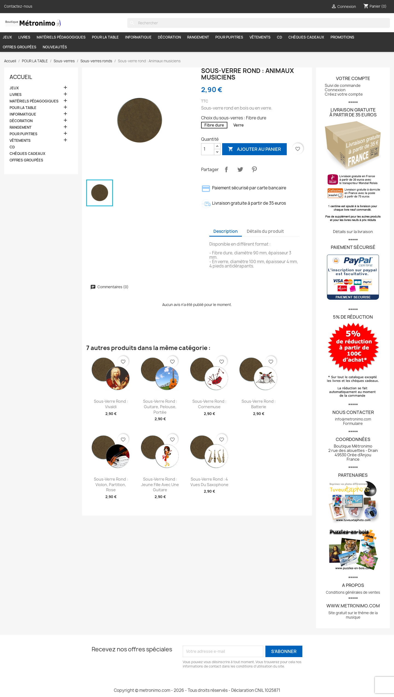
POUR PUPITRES (229, 37)
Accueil (21, 77)
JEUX (7, 37)
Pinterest (254, 169)
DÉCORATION (169, 37)
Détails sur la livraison (353, 231)
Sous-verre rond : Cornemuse (209, 404)
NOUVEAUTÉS (55, 47)
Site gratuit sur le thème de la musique (353, 615)
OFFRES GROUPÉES (19, 47)
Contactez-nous (18, 6)
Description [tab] (225, 231)
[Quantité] (207, 149)
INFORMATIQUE (138, 37)
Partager (226, 169)
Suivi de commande (343, 85)
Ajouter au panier (254, 149)
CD (279, 37)
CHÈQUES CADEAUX (306, 37)
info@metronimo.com (353, 419)
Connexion (335, 89)
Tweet (240, 169)
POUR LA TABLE (105, 37)
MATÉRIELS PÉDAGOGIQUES (61, 37)
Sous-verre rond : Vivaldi (111, 404)
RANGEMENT (198, 37)
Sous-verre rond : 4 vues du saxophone (209, 482)
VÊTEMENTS (260, 37)
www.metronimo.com (353, 606)
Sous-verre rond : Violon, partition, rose (111, 485)
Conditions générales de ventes (353, 592)
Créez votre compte (344, 94)
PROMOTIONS (342, 37)
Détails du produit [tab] (265, 231)
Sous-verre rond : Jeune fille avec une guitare (160, 485)
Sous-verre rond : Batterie (259, 404)
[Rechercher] (258, 23)
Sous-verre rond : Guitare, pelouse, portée (160, 407)
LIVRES (24, 37)
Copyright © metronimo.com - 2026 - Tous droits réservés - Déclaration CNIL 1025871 (197, 690)
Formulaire (353, 423)
